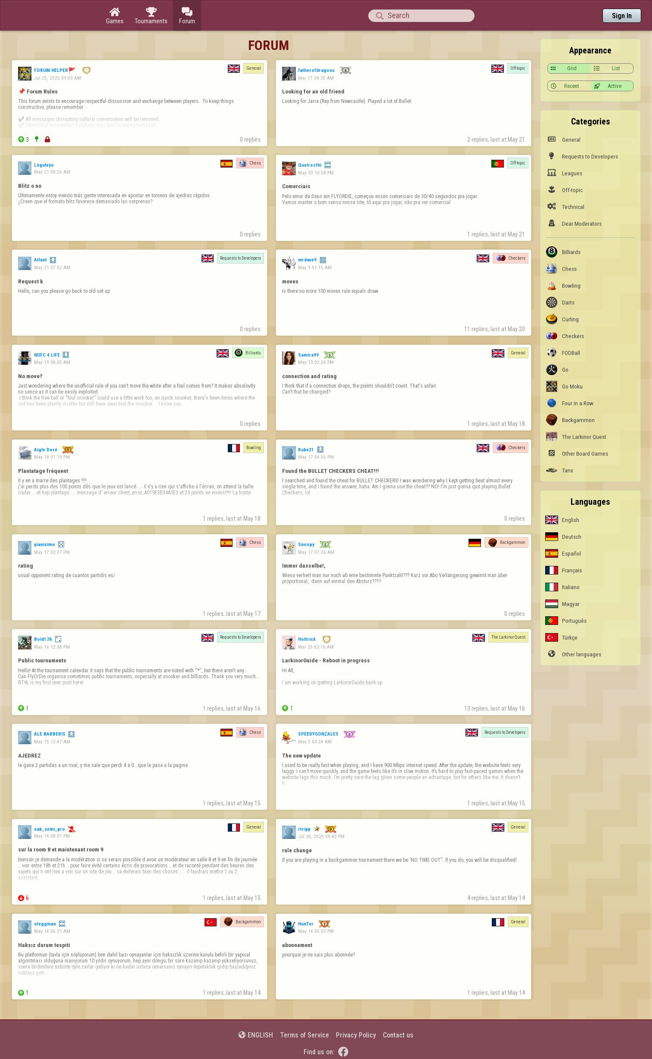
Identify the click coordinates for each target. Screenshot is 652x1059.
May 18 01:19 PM (52, 457)
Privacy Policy (356, 1035)
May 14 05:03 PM (316, 931)
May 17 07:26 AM (316, 552)
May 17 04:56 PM (316, 457)
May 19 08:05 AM (52, 362)
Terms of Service (304, 1035)
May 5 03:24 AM (315, 742)
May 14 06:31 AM (52, 931)
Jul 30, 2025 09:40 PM (321, 836)
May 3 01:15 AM (315, 267)
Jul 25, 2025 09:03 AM (57, 78)
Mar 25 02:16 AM (316, 647)
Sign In (622, 16)
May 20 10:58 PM (316, 173)
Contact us (398, 1035)
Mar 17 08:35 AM (316, 78)
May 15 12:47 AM (52, 742)
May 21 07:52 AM (52, 267)
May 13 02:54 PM (316, 362)
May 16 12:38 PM (52, 647)
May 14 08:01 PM (52, 836)
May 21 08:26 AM (52, 172)
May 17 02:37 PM (52, 552)
